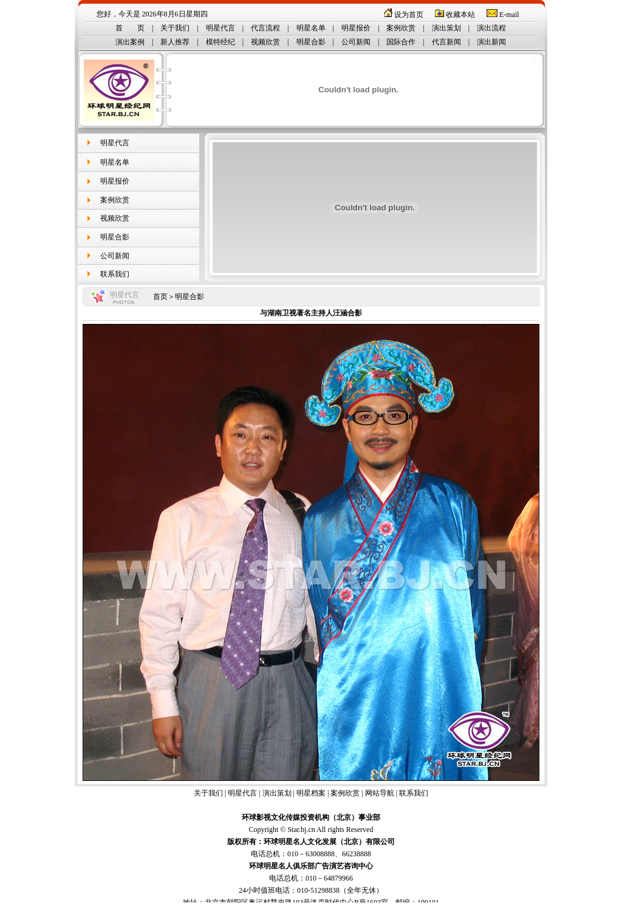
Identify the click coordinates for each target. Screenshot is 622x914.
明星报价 (356, 28)
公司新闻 (356, 42)
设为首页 (408, 14)
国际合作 (400, 42)
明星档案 (311, 793)
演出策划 (446, 28)
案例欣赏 (400, 28)
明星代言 (220, 28)
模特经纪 (220, 42)
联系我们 (114, 274)
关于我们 (175, 28)
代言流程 (265, 28)
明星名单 (311, 28)
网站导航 (379, 793)
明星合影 (311, 42)
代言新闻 (446, 42)
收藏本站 (460, 14)
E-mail (509, 14)
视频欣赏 (265, 42)
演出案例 (130, 42)
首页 (160, 296)
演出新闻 (491, 42)
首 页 (130, 28)
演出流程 (491, 28)
